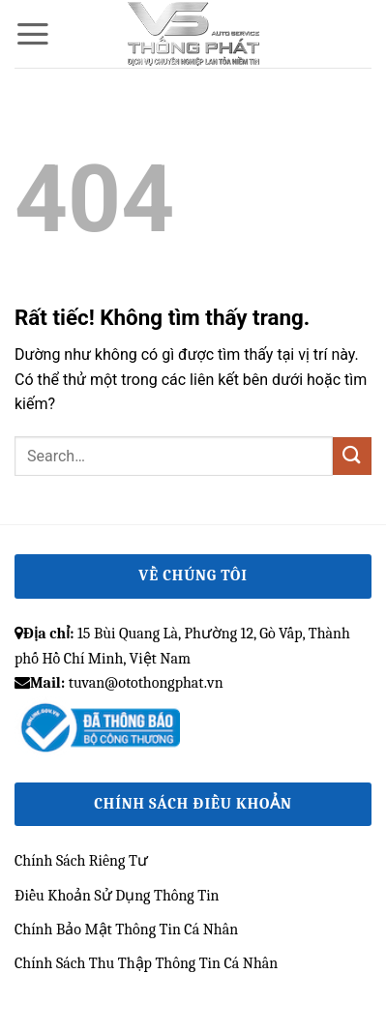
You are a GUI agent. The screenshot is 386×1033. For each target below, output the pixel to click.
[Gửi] (352, 456)
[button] (33, 34)
